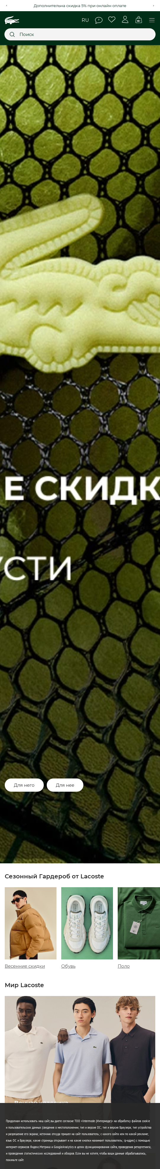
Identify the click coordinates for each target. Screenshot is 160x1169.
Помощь (98, 20)
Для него (24, 785)
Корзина (138, 19)
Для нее (65, 785)
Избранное (112, 19)
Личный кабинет (125, 19)
